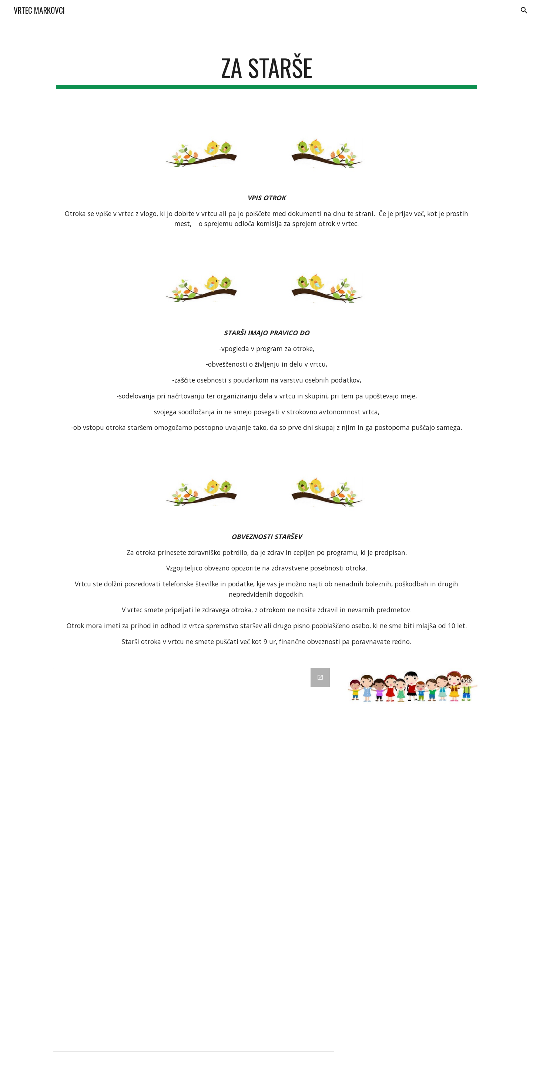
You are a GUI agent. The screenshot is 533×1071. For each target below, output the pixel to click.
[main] (266, 71)
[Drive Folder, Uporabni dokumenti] (193, 860)
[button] (524, 10)
